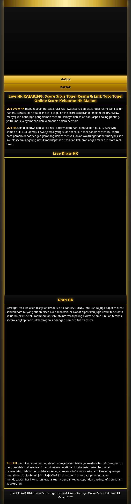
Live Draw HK (15, 109)
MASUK (66, 79)
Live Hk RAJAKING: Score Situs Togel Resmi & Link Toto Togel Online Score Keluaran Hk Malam (65, 98)
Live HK (11, 128)
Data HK (65, 299)
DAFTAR (65, 87)
